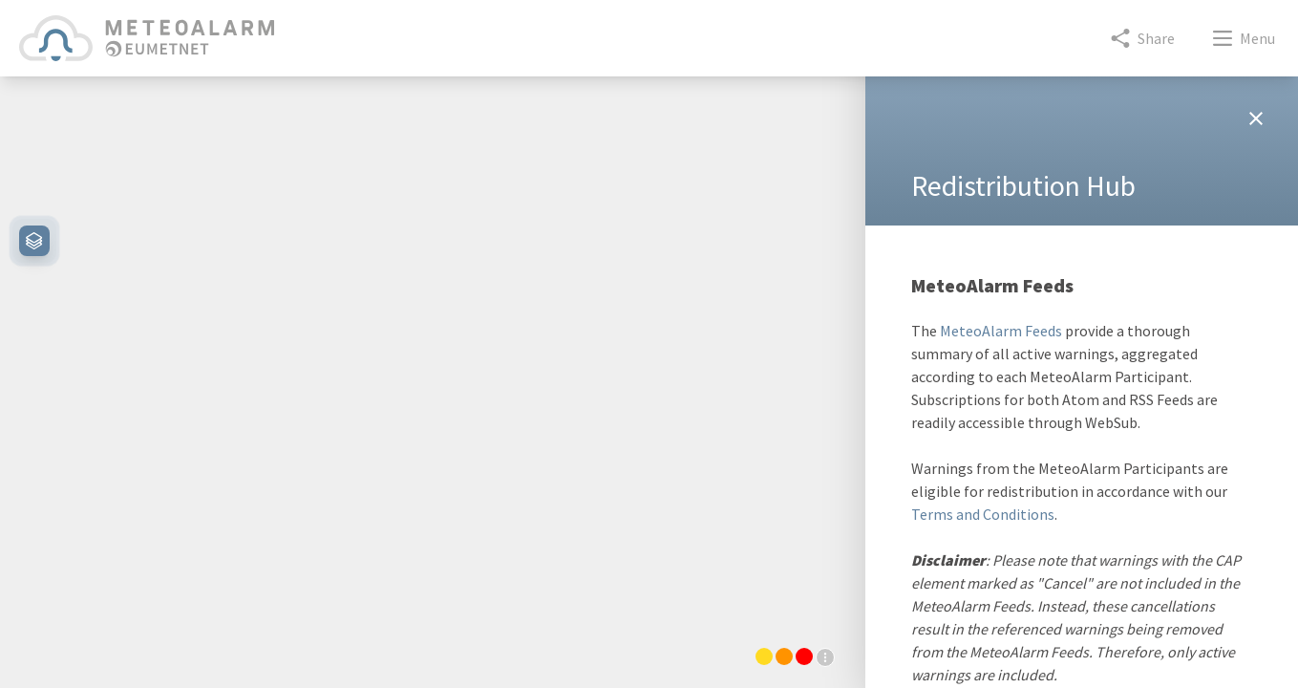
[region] (432, 371)
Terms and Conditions (982, 514)
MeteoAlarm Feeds (1001, 330)
